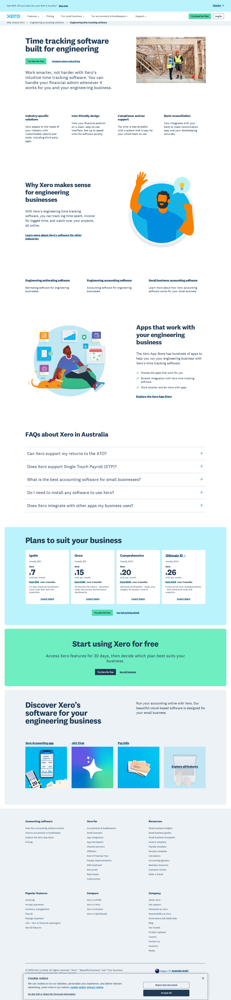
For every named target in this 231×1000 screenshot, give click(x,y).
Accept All (166, 993)
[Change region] (178, 971)
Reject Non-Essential (166, 985)
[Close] (203, 978)
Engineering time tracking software (88, 24)
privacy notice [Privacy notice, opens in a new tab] (95, 987)
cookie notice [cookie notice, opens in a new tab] (78, 987)
